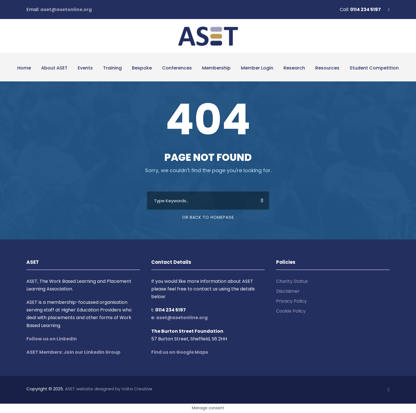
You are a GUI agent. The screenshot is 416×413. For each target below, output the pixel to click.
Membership (216, 68)
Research (294, 68)
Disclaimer (288, 291)
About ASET (54, 68)
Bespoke (142, 68)
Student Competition (374, 68)
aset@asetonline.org (66, 9)
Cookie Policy (291, 311)
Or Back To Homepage (208, 217)
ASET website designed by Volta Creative (108, 389)
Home (24, 68)
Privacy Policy (291, 301)
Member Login (257, 68)
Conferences (177, 68)
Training (112, 68)
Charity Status (292, 281)
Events (85, 68)
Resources (327, 68)
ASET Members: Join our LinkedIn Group (73, 352)
